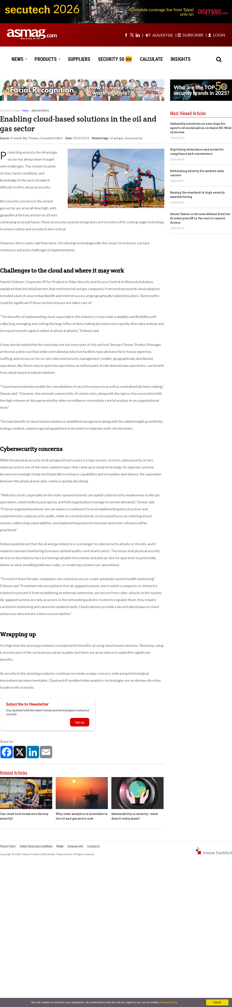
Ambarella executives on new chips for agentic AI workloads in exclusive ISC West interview (201, 128)
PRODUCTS (47, 59)
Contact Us (93, 846)
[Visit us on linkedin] (137, 35)
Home (16, 110)
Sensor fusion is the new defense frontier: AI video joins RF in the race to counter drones (200, 218)
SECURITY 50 (111, 59)
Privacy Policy (8, 846)
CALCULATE (151, 59)
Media (59, 846)
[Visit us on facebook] (126, 35)
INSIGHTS (180, 59)
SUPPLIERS (79, 59)
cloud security (133, 138)
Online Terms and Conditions (36, 846)
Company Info (75, 846)
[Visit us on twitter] (131, 34)
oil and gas (116, 138)
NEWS (19, 59)
